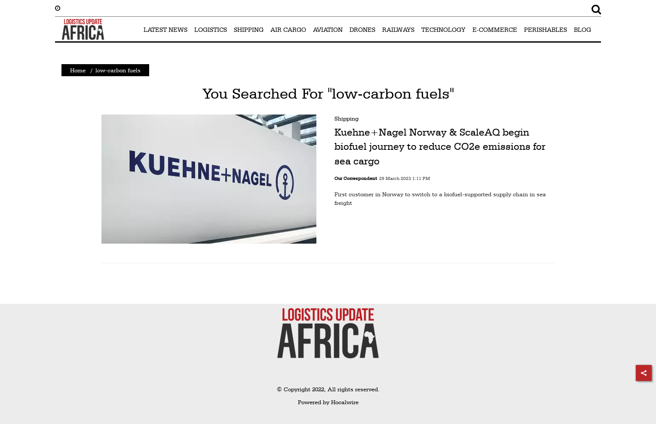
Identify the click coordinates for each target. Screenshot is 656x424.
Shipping (346, 118)
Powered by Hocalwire (328, 402)
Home (78, 70)
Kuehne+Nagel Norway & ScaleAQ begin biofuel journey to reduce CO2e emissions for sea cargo (440, 146)
